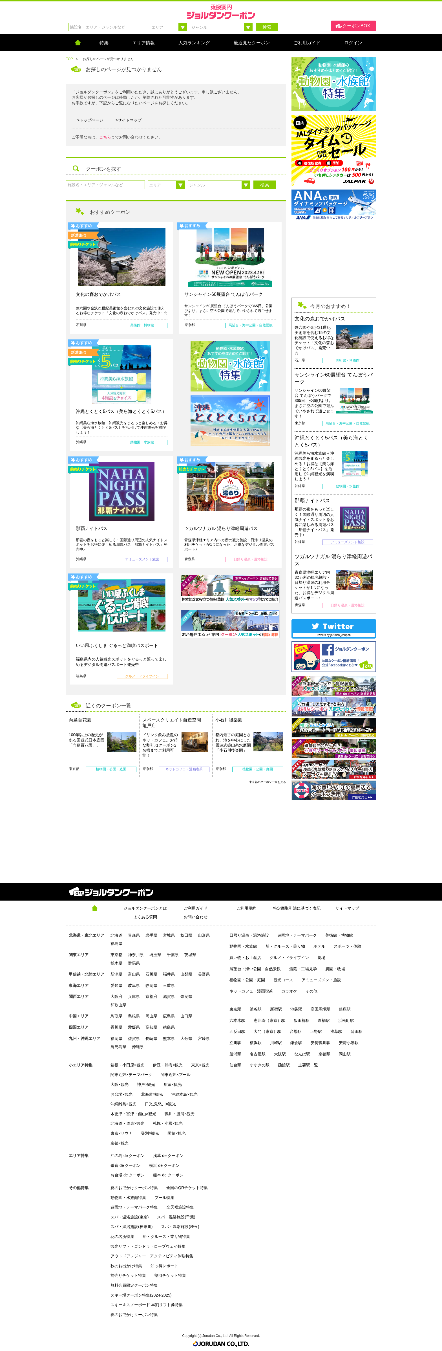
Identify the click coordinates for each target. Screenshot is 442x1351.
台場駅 (296, 1031)
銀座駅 (345, 1009)
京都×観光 (120, 1143)
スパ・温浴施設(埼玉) (180, 1226)
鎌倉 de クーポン (126, 1165)
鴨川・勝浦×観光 (180, 1114)
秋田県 (186, 935)
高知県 (151, 1027)
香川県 (116, 1027)
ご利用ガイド (195, 908)
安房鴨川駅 (320, 1042)
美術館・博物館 (339, 935)
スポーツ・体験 (347, 946)
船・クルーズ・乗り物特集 (166, 1236)
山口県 (186, 1016)
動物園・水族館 (243, 946)
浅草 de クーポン (168, 1155)
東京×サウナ (121, 1133)
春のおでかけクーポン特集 (134, 1314)
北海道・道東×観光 (127, 1123)
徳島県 (169, 1027)
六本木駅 (237, 1020)
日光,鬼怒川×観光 (160, 1104)
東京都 (116, 954)
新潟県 (116, 974)
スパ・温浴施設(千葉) (176, 1217)
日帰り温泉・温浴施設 (249, 935)
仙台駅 (235, 1065)
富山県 (134, 974)
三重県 (169, 985)
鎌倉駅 (296, 1042)
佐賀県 (134, 1038)
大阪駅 (280, 1054)
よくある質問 (145, 917)
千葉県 (173, 954)
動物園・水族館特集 (128, 1197)
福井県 (169, 974)
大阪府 (116, 996)
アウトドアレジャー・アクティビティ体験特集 (152, 1256)
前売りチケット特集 (128, 1275)
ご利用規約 (246, 908)
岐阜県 (134, 985)
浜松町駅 (346, 1020)
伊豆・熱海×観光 (168, 1065)
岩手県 (151, 935)
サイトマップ (347, 908)
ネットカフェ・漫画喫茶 (251, 991)
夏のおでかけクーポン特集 (134, 1187)
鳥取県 (116, 1016)
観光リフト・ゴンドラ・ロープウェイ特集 (148, 1246)
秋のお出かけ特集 (126, 1266)
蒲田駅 (357, 1031)
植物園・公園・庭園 (247, 980)
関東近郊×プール (176, 1074)
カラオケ (289, 991)
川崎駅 (276, 1042)
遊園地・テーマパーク (297, 935)
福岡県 (116, 1038)
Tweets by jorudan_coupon (334, 635)
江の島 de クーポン (128, 1155)
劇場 (321, 957)
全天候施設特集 (180, 1207)
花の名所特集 (122, 1236)
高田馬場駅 (320, 1009)
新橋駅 (324, 1020)
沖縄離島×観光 (123, 1104)
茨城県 (190, 954)
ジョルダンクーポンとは (145, 908)
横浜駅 (256, 1042)
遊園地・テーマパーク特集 (134, 1207)
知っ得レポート (164, 1266)
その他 (311, 991)
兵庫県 (134, 996)
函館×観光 (176, 1133)
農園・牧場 (335, 969)
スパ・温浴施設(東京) (130, 1217)
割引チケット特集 (170, 1275)
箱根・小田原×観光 (127, 1065)
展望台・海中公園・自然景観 (255, 969)
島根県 (134, 1016)
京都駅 (324, 1054)
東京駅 (235, 1009)
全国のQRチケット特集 (187, 1187)
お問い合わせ (195, 917)
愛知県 (116, 985)
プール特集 (164, 1197)
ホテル (319, 946)
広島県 (169, 1016)
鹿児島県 (118, 1046)
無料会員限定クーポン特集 (134, 1285)
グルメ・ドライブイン (289, 957)
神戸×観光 (146, 1084)
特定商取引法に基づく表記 (297, 908)
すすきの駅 (259, 1065)
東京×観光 (200, 1065)
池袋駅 (296, 1009)
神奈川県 (136, 954)
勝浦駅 (235, 1054)
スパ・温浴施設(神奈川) (132, 1226)
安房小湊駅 (349, 1042)
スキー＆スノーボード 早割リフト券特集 (147, 1304)
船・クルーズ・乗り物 (285, 946)
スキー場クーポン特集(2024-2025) (141, 1295)
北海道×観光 (152, 1094)
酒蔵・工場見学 (303, 969)
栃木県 (116, 963)
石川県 (151, 974)
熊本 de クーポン (168, 1175)
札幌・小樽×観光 (168, 1123)
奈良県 (186, 996)
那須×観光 (172, 1084)
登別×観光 (150, 1133)
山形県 (204, 935)
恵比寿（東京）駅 (269, 1020)
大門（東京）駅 (267, 1031)
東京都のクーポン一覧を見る (267, 782)
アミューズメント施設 (321, 980)
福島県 (116, 943)
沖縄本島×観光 (184, 1094)
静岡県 (151, 985)
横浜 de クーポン (164, 1165)
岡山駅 (345, 1054)
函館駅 (284, 1065)
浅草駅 (336, 1031)
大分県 (186, 1038)
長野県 (204, 974)
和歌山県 (118, 1005)
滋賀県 (169, 996)
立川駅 (235, 1042)
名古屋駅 (258, 1054)
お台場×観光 (121, 1094)
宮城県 (169, 935)
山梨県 (186, 974)
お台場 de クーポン (128, 1175)
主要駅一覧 (308, 1065)
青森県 (134, 935)
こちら (105, 137)
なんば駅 (302, 1054)
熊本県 (169, 1038)
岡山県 (151, 1016)
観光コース (283, 980)
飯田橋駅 (302, 1020)
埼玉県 (155, 954)
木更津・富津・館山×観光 (133, 1114)
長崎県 (151, 1038)
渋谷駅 (256, 1009)
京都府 (151, 996)
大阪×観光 (120, 1084)
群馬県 (134, 963)
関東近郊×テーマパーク (131, 1074)
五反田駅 (237, 1031)
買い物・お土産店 (245, 957)
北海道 (116, 935)
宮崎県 (204, 1038)
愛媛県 (134, 1027)
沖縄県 (138, 1046)
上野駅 (316, 1031)
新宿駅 (276, 1009)
